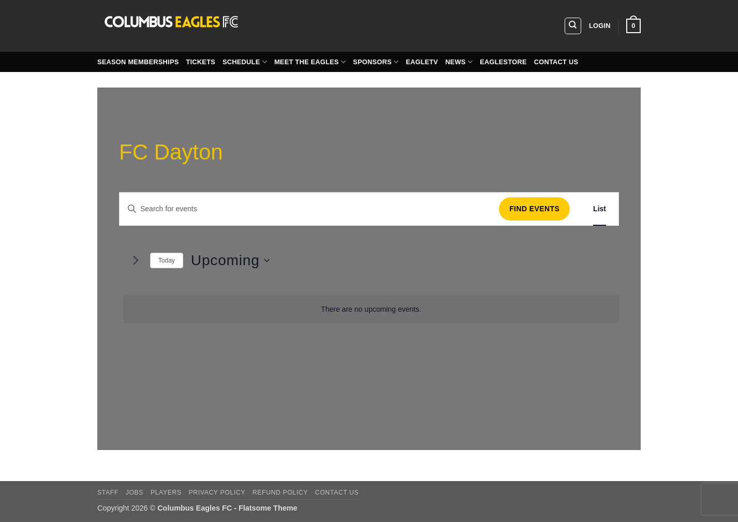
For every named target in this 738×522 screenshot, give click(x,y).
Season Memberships (138, 62)
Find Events (534, 209)
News (459, 62)
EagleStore (503, 62)
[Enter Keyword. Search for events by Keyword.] (309, 209)
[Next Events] (136, 260)
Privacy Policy (217, 492)
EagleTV (422, 62)
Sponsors (375, 62)
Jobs (134, 492)
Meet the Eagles (310, 62)
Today (166, 260)
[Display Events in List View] (599, 209)
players (166, 492)
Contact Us (556, 62)
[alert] (371, 309)
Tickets (200, 62)
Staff (108, 492)
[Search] (573, 26)
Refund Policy (280, 492)
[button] (600, 26)
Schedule (245, 62)
